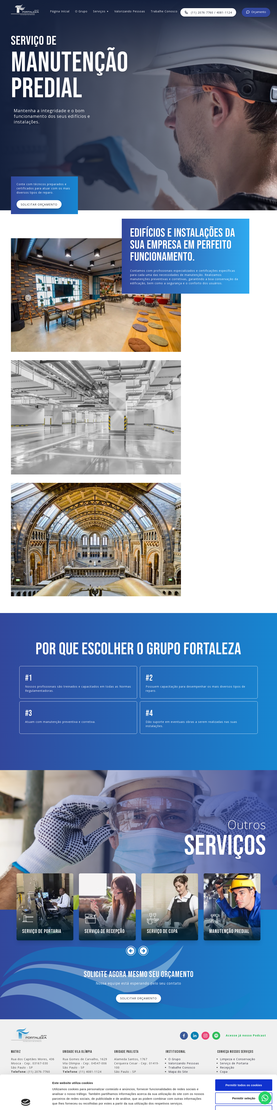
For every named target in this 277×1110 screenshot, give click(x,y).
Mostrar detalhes (219, 1102)
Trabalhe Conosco (164, 11)
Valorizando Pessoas (129, 11)
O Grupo (81, 11)
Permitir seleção (243, 1066)
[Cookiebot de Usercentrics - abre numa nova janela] (25, 1102)
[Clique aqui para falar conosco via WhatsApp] (264, 1097)
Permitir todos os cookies (243, 1053)
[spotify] (216, 1036)
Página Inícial (60, 11)
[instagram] (205, 1036)
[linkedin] (195, 1036)
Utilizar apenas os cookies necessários (243, 1081)
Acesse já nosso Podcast (246, 1035)
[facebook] (184, 1036)
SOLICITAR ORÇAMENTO (39, 204)
